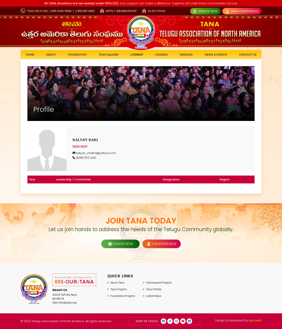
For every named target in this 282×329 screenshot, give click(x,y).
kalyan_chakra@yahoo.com (94, 153)
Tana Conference (241, 11)
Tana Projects (118, 289)
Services (186, 54)
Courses (161, 54)
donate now (120, 244)
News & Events (216, 54)
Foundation (77, 54)
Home (30, 54)
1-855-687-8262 (85, 11)
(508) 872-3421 (84, 158)
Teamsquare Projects (159, 282)
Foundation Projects (122, 295)
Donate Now (205, 11)
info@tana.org (64, 302)
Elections (153, 11)
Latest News (153, 295)
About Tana (117, 282)
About (51, 54)
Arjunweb (255, 320)
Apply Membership (118, 11)
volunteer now (161, 244)
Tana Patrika (153, 289)
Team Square (108, 54)
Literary (136, 54)
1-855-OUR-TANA (60, 11)
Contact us (247, 54)
